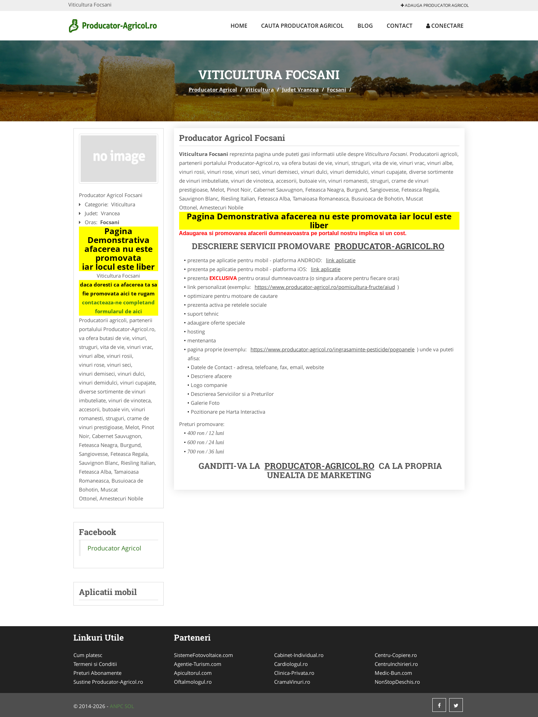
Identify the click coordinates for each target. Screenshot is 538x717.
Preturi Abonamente (97, 672)
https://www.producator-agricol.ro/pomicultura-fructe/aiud (325, 286)
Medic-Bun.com (393, 672)
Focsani (336, 89)
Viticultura (259, 89)
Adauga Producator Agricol (435, 5)
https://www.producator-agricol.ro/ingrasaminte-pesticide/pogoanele (332, 349)
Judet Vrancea (300, 89)
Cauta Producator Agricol (302, 25)
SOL (129, 706)
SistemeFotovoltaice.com (203, 655)
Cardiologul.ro (291, 663)
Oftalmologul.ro (193, 681)
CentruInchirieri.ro (396, 663)
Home (239, 25)
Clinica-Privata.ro (294, 672)
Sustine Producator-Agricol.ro (108, 681)
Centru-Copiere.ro (396, 655)
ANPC (116, 706)
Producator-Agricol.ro (389, 246)
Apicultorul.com (193, 672)
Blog (365, 25)
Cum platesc (87, 655)
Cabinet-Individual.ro (299, 655)
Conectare (445, 25)
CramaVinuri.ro (292, 681)
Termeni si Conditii (95, 663)
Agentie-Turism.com (197, 663)
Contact (399, 25)
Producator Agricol (213, 89)
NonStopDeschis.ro (397, 681)
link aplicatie (340, 260)
